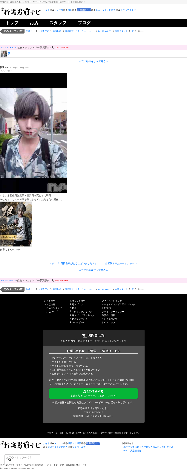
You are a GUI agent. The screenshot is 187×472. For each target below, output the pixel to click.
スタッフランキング (82, 311)
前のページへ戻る (13, 31)
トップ (12, 22)
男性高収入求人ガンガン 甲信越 (157, 447)
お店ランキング (54, 308)
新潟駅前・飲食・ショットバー (79, 31)
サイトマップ (108, 322)
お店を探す (44, 31)
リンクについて (109, 319)
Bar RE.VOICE (104, 31)
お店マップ (52, 311)
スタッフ (58, 22)
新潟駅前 (57, 31)
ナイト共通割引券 (132, 450)
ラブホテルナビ (128, 10)
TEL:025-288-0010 (93, 412)
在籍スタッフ (121, 31)
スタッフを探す (77, 301)
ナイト (46, 10)
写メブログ (77, 304)
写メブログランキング (83, 315)
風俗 (70, 10)
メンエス (58, 10)
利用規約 (106, 308)
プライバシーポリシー (113, 311)
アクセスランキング (112, 301)
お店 (34, 22)
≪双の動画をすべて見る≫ (93, 61)
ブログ (84, 22)
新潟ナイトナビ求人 (106, 10)
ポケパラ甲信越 (131, 447)
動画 (74, 308)
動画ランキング (80, 319)
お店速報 (50, 304)
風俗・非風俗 (74, 443)
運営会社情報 (108, 315)
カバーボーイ (78, 322)
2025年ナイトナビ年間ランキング (118, 304)
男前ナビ (30, 31)
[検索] (17, 457)
